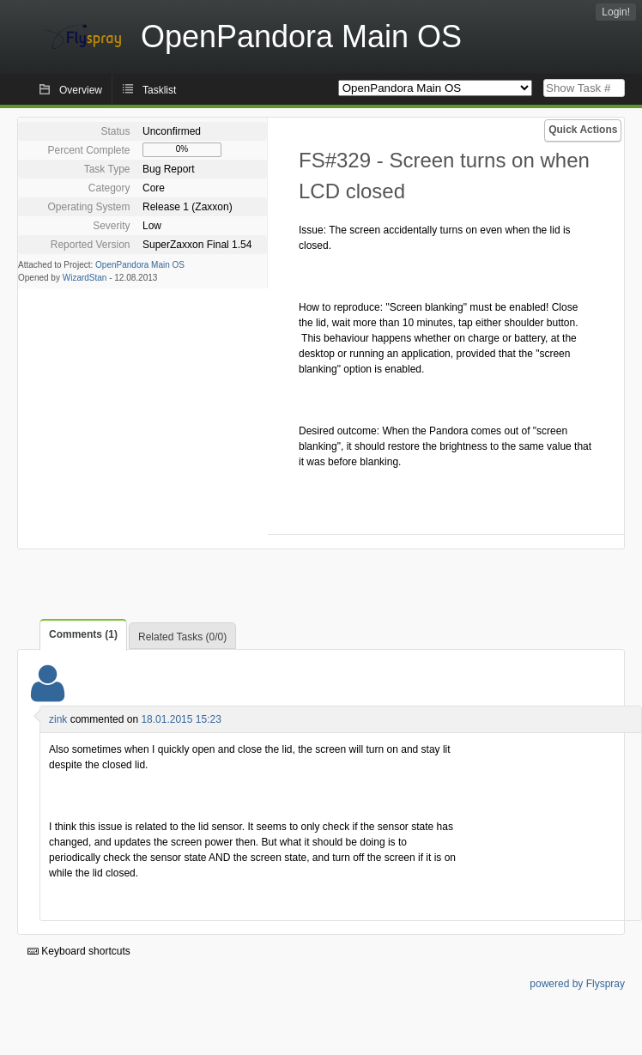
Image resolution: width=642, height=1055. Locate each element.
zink (58, 719)
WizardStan (85, 277)
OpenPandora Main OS (140, 265)
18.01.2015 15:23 (181, 719)
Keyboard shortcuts (78, 951)
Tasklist (159, 90)
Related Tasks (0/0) (182, 637)
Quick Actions (582, 130)
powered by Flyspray (577, 984)
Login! (616, 12)
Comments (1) (83, 634)
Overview (80, 90)
